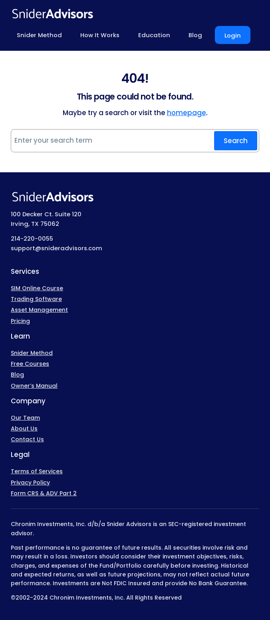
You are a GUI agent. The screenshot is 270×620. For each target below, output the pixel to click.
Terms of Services (37, 471)
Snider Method (32, 353)
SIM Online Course (37, 288)
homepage (186, 113)
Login (232, 35)
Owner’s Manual (34, 386)
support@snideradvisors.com (56, 248)
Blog (17, 375)
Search (236, 141)
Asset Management (39, 310)
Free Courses (30, 364)
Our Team (25, 418)
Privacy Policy (30, 482)
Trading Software (36, 299)
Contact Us (27, 439)
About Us (24, 429)
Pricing (20, 321)
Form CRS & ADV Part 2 (44, 493)
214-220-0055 (32, 238)
